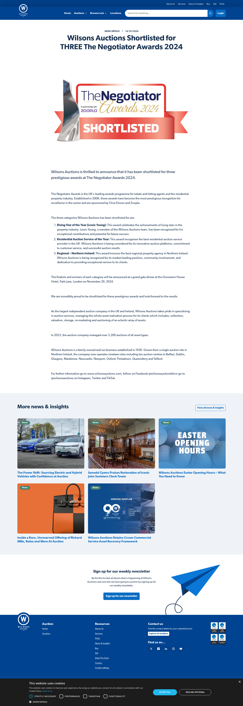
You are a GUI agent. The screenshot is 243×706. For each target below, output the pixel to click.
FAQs (221, 4)
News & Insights (196, 4)
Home (67, 13)
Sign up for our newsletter (121, 596)
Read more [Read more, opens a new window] (47, 691)
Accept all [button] (165, 692)
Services (182, 4)
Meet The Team (102, 658)
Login (220, 13)
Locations (115, 13)
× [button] (239, 682)
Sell (214, 4)
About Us (170, 4)
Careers (98, 663)
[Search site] (211, 13)
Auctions (80, 13)
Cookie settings (102, 668)
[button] (88, 702)
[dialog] (121, 692)
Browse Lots (98, 13)
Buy (208, 4)
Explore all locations (158, 634)
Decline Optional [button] (195, 692)
